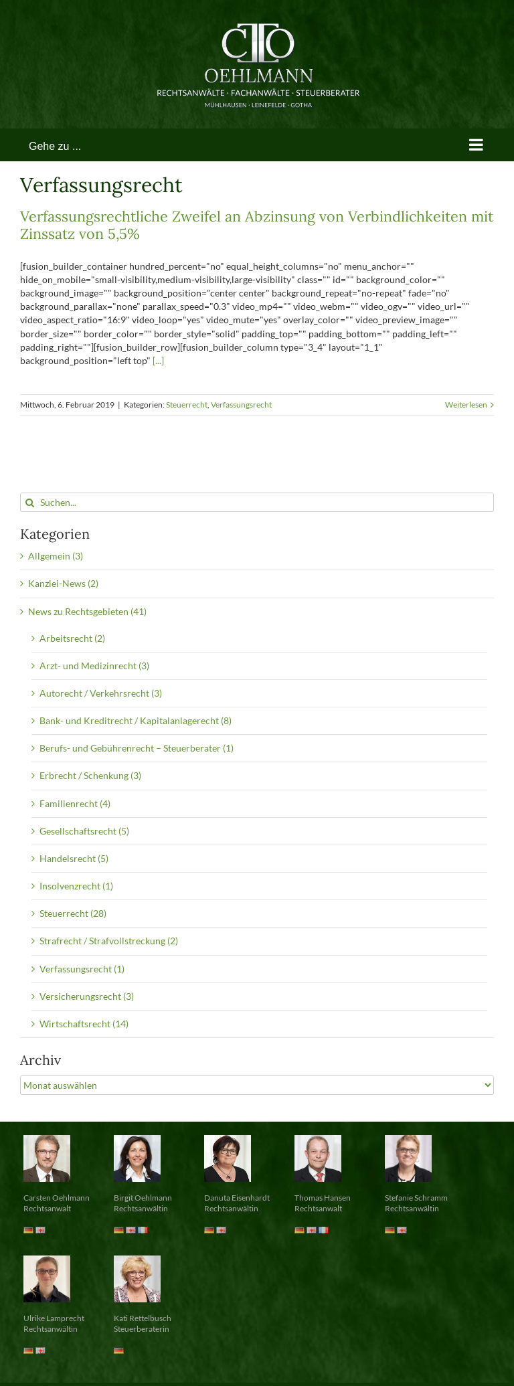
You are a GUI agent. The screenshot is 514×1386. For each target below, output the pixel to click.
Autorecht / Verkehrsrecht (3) (100, 693)
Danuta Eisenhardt (237, 1198)
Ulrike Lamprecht (53, 1318)
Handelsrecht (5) (73, 858)
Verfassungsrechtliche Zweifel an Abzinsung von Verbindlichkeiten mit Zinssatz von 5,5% (256, 225)
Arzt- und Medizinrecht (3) (94, 665)
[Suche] (29, 502)
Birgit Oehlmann (143, 1198)
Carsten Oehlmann (56, 1198)
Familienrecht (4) (74, 803)
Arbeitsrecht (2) (72, 638)
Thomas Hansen (322, 1198)
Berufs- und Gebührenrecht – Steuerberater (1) (136, 748)
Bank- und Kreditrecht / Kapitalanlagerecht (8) (135, 720)
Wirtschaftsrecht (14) (83, 1023)
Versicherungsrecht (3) (86, 996)
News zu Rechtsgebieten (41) (87, 611)
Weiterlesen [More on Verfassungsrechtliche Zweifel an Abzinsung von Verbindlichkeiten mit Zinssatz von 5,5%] (466, 405)
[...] (158, 360)
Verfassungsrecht (241, 405)
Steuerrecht (186, 405)
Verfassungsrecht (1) (81, 968)
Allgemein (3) (55, 555)
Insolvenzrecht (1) (76, 885)
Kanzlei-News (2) (63, 583)
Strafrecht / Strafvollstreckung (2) (108, 940)
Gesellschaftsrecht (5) (84, 831)
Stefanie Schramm (416, 1198)
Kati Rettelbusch (142, 1318)
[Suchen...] (257, 502)
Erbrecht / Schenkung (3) (90, 775)
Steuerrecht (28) (72, 913)
